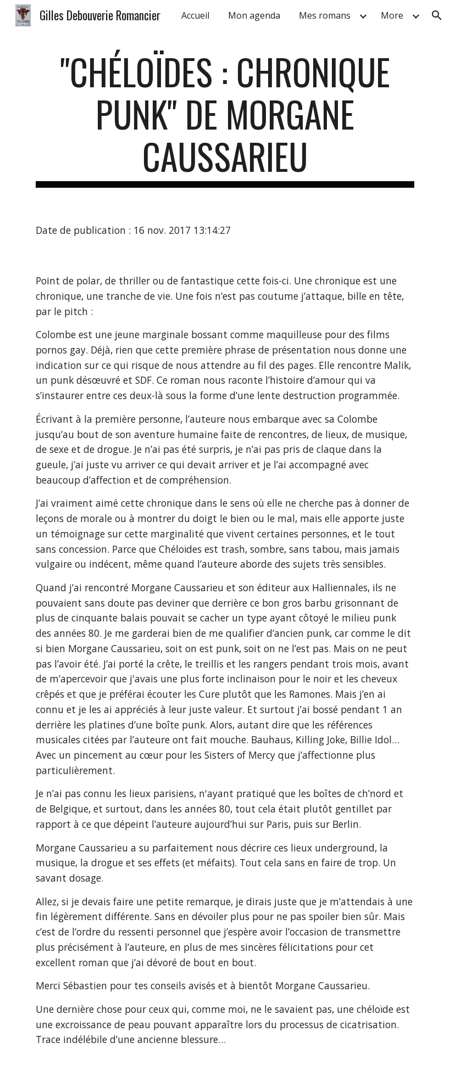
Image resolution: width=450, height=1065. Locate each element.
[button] (437, 15)
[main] (225, 119)
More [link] (392, 15)
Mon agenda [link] (254, 15)
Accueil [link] (195, 15)
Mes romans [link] (325, 15)
